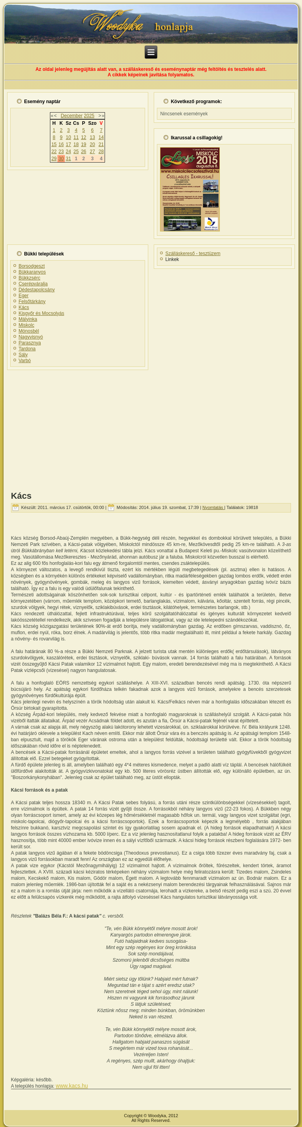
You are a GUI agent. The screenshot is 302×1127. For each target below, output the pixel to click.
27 (92, 151)
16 (61, 144)
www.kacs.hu (72, 1086)
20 (92, 144)
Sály (23, 354)
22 (54, 151)
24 (68, 151)
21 (101, 144)
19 (83, 144)
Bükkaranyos (32, 272)
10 (68, 137)
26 (83, 151)
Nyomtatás (214, 507)
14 (101, 137)
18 (76, 144)
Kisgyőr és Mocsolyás (41, 313)
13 (92, 137)
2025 (89, 115)
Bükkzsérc (29, 278)
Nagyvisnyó (30, 337)
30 (61, 158)
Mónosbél (28, 331)
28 (101, 151)
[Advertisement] (151, 428)
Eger (23, 295)
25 (76, 151)
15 (54, 144)
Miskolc (26, 325)
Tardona (26, 349)
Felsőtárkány (32, 301)
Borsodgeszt (31, 266)
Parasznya (29, 343)
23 (61, 151)
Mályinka (27, 319)
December (72, 115)
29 (54, 158)
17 (68, 144)
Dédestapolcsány (36, 289)
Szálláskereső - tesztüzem (192, 253)
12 (83, 137)
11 (76, 137)
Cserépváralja (33, 284)
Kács (23, 307)
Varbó (24, 360)
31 (68, 158)
